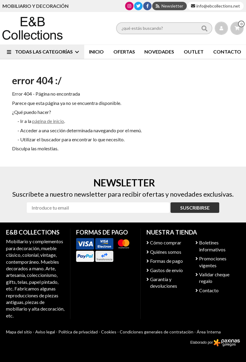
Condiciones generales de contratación (156, 331)
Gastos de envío (166, 270)
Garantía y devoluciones (163, 282)
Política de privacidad (78, 331)
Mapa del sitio (19, 331)
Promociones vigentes (212, 262)
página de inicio (48, 121)
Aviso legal (45, 331)
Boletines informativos (212, 246)
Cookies (108, 331)
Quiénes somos (165, 252)
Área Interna (209, 331)
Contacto (209, 290)
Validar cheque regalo (214, 278)
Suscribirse (195, 207)
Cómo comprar (165, 242)
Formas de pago (166, 261)
